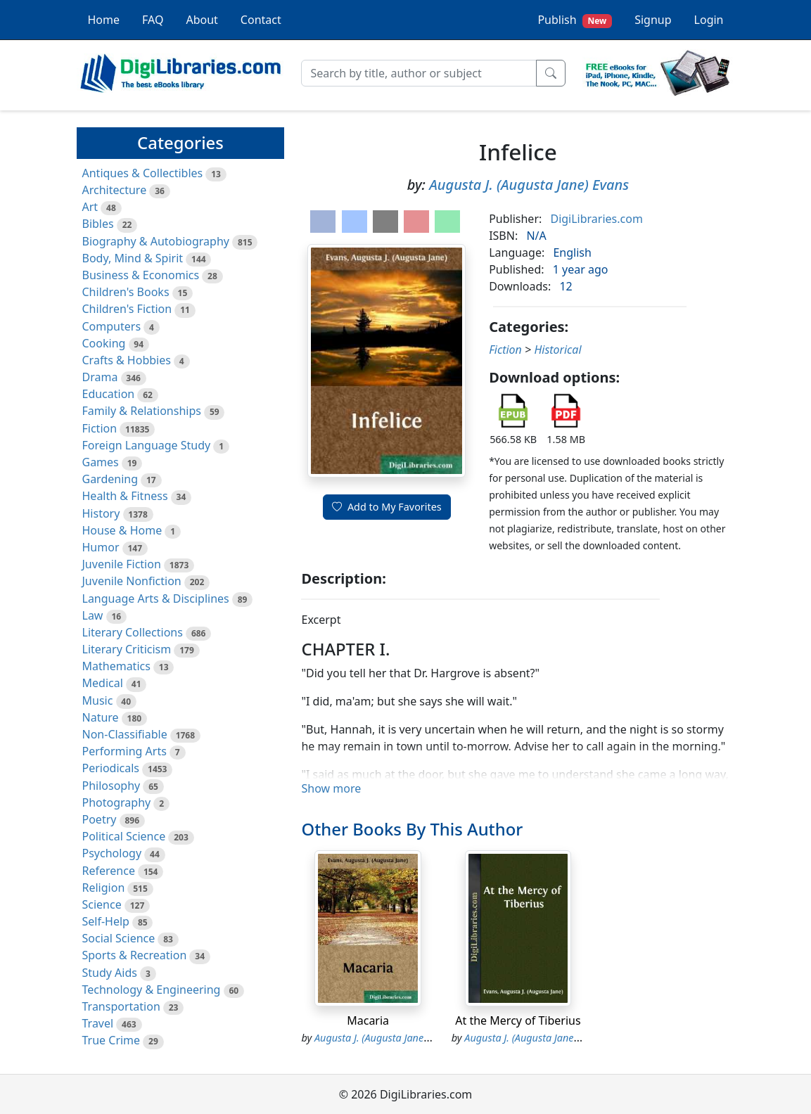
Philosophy (111, 785)
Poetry (99, 819)
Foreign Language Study (146, 445)
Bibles (98, 223)
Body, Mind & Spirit (133, 258)
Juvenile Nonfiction (131, 581)
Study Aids (109, 972)
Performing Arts (124, 751)
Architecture (114, 190)
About (201, 19)
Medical (102, 683)
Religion (103, 887)
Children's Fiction (127, 308)
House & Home (122, 530)
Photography (116, 802)
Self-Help (105, 921)
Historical (557, 349)
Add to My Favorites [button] (387, 506)
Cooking (104, 343)
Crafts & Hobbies (126, 360)
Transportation (121, 1006)
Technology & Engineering (151, 989)
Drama (100, 377)
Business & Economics (141, 275)
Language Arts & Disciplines (155, 598)
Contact (261, 19)
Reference (108, 870)
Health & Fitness (125, 496)
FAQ (152, 19)
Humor (101, 547)
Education (108, 394)
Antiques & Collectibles (142, 173)
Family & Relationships (141, 410)
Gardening (110, 479)
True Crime (111, 1040)
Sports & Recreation (134, 955)
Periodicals (111, 768)
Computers (111, 326)
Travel (98, 1023)
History (101, 513)
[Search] (419, 73)
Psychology (112, 853)
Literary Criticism (127, 649)
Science (102, 904)
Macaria (368, 1020)
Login (709, 19)
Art (90, 207)
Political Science (124, 836)
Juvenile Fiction (121, 564)
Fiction (99, 428)
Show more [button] (331, 788)
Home (104, 19)
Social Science (118, 938)
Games (100, 462)
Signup (652, 19)
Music (97, 700)
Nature (100, 717)
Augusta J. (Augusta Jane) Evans (529, 184)
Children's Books (126, 292)
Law (92, 615)
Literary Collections (132, 632)
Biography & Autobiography (155, 241)
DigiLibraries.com (596, 218)
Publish (574, 20)
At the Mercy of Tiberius (517, 1020)
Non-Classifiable (124, 734)
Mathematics (116, 666)
